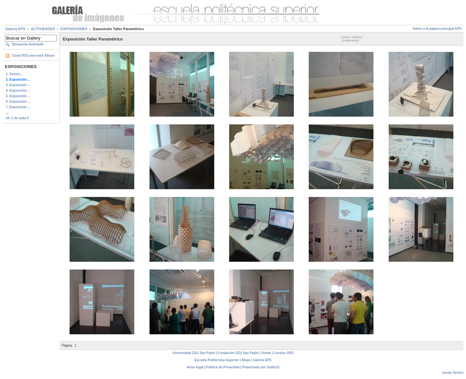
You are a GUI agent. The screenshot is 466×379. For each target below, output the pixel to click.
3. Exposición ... (18, 85)
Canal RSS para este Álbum (33, 55)
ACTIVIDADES (43, 29)
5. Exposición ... (18, 96)
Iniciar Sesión (452, 372)
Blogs (245, 360)
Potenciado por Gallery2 (261, 367)
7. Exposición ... (18, 107)
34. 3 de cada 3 (17, 118)
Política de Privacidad (222, 367)
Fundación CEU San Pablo (238, 353)
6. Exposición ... (18, 101)
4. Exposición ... (18, 90)
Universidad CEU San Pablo (193, 353)
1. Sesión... (14, 74)
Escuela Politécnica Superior (216, 360)
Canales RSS (284, 353)
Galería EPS (15, 29)
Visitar (266, 353)
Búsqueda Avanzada (27, 44)
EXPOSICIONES (74, 29)
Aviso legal (194, 367)
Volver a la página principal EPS (436, 28)
